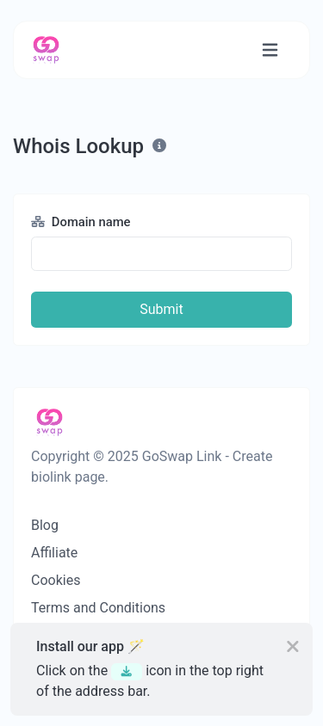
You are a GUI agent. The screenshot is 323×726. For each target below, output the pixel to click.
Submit (161, 309)
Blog (45, 525)
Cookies (55, 580)
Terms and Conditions (98, 608)
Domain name (81, 222)
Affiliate (54, 552)
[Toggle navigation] (270, 50)
